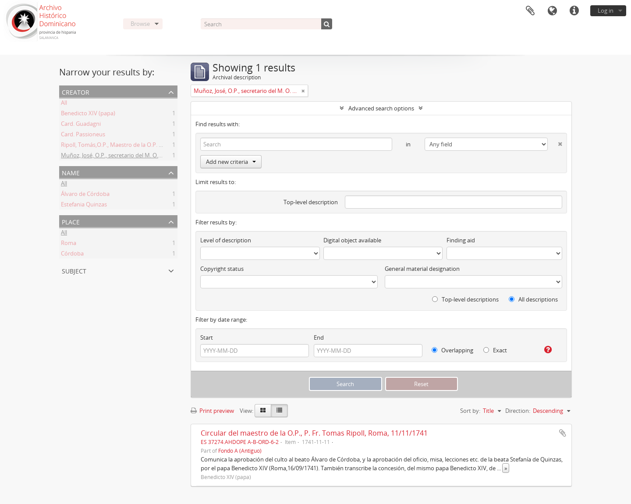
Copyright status (222, 269)
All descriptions (533, 299)
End (319, 337)
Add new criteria (231, 162)
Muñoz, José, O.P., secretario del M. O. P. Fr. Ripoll (124, 156)
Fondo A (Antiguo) (240, 450)
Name (71, 172)
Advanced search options (381, 108)
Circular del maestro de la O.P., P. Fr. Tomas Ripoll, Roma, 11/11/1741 (314, 433)
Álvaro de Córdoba (85, 195)
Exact (495, 350)
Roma (68, 244)
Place (71, 221)
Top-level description (311, 202)
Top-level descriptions (465, 299)
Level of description (225, 240)
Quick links (574, 11)
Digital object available (352, 240)
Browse (140, 24)
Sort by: (470, 411)
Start (206, 337)
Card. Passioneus (83, 135)
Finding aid (461, 240)
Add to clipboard (562, 433)
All (64, 104)
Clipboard (530, 11)
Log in (605, 10)
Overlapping (452, 350)
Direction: (517, 411)
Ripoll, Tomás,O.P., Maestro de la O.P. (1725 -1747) (125, 146)
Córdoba (72, 255)
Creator (75, 91)
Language (552, 11)
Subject (74, 270)
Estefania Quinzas (84, 205)
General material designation (422, 269)
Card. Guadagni (81, 125)
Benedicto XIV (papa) (88, 114)
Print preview (212, 411)
